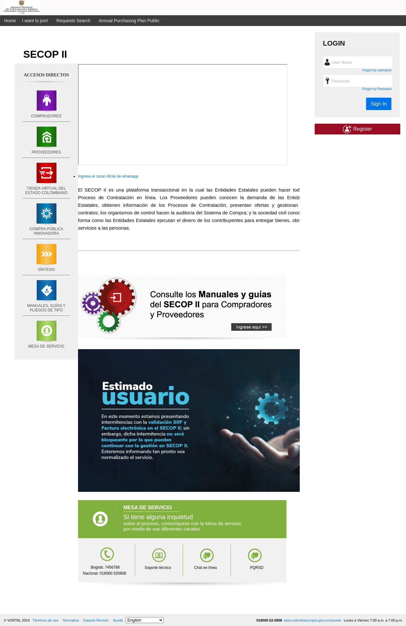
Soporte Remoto (95, 620)
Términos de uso (45, 620)
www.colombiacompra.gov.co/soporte (313, 620)
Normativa (71, 620)
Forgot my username (376, 70)
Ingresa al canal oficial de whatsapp (108, 176)
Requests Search (73, 20)
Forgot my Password (376, 89)
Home (10, 20)
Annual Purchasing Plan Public (129, 20)
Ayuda (118, 620)
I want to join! (35, 20)
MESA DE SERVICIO (46, 346)
